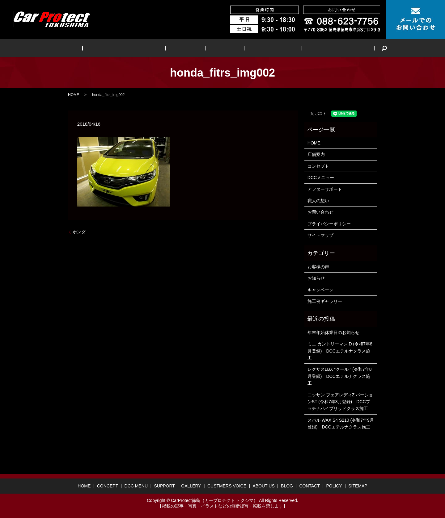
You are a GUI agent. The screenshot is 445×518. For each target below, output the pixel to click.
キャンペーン (320, 289)
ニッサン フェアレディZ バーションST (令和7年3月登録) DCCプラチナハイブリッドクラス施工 (340, 401)
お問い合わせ (320, 212)
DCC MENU (153, 48)
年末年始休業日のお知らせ (333, 332)
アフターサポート (324, 189)
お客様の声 (318, 266)
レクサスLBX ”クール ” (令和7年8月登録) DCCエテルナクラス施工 (339, 376)
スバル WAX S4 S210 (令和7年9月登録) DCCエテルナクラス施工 (340, 423)
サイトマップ (320, 235)
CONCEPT (119, 48)
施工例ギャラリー (324, 301)
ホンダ (79, 231)
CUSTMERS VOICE (262, 48)
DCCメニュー (320, 177)
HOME (91, 48)
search (356, 48)
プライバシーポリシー (329, 223)
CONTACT (309, 485)
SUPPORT (187, 48)
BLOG (334, 48)
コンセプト (318, 166)
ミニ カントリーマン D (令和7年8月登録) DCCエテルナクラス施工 (339, 350)
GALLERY (220, 48)
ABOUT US (306, 48)
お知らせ (316, 278)
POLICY (334, 485)
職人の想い (318, 200)
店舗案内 (316, 154)
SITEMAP (357, 485)
